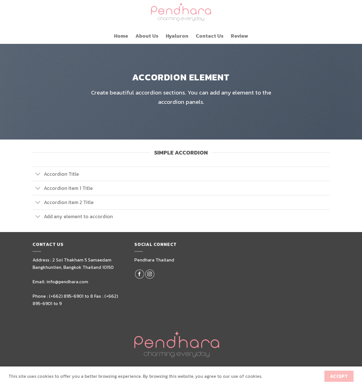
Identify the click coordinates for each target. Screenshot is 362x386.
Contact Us (209, 36)
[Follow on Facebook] (139, 274)
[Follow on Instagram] (149, 274)
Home (121, 36)
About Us (146, 36)
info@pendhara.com (67, 281)
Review (239, 36)
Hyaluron (177, 36)
